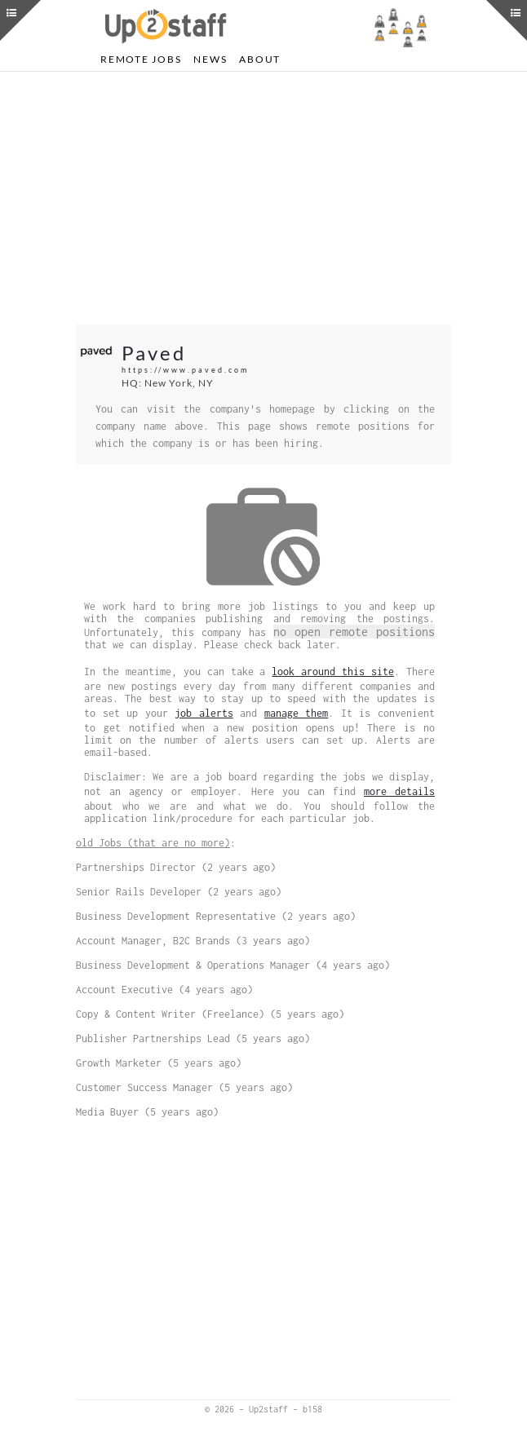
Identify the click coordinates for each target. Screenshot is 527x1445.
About (260, 59)
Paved (154, 353)
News (210, 59)
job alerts (204, 713)
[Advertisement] (263, 198)
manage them (296, 713)
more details (399, 791)
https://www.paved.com (185, 369)
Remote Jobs (140, 59)
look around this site (333, 671)
